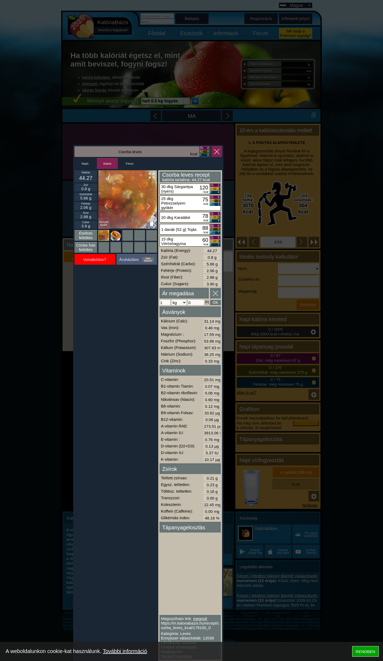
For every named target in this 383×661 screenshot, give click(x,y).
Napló (84, 163)
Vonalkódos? (94, 259)
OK (215, 302)
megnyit (200, 618)
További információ (125, 651)
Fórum (130, 163)
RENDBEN (365, 651)
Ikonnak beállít (103, 223)
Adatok (107, 163)
